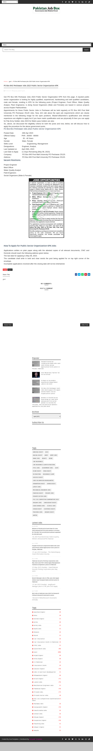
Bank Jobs (36, 466)
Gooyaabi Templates (35, 748)
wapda (35, 523)
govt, (23, 96)
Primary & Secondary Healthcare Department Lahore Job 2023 (49, 390)
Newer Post (7, 332)
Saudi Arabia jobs (39, 514)
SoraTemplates (14, 748)
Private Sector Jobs (40, 504)
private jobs (49, 501)
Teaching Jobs (37, 520)
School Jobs (51, 514)
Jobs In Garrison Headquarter (43, 488)
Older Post (85, 332)
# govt (10, 275)
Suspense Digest (49, 517)
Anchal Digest (37, 463)
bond (50, 466)
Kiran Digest (51, 492)
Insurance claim (48, 482)
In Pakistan (37, 482)
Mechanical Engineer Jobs (42, 498)
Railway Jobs (37, 511)
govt (10, 83)
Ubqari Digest (49, 520)
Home (5, 83)
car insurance (38, 470)
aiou (46, 460)
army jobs (53, 463)
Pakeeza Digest (38, 501)
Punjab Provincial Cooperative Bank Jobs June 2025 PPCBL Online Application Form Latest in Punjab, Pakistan (46, 373)
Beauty (44, 466)
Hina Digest (47, 479)
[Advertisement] (46, 28)
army (46, 463)
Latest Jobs (37, 495)
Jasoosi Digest (38, 485)
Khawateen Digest (39, 492)
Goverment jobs (47, 476)
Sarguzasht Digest (50, 511)
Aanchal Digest (38, 460)
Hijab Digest (37, 479)
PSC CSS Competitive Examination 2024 (46, 507)
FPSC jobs (36, 476)
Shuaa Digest (37, 517)
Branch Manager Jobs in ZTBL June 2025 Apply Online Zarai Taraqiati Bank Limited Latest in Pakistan (45, 588)
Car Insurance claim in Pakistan (44, 473)
